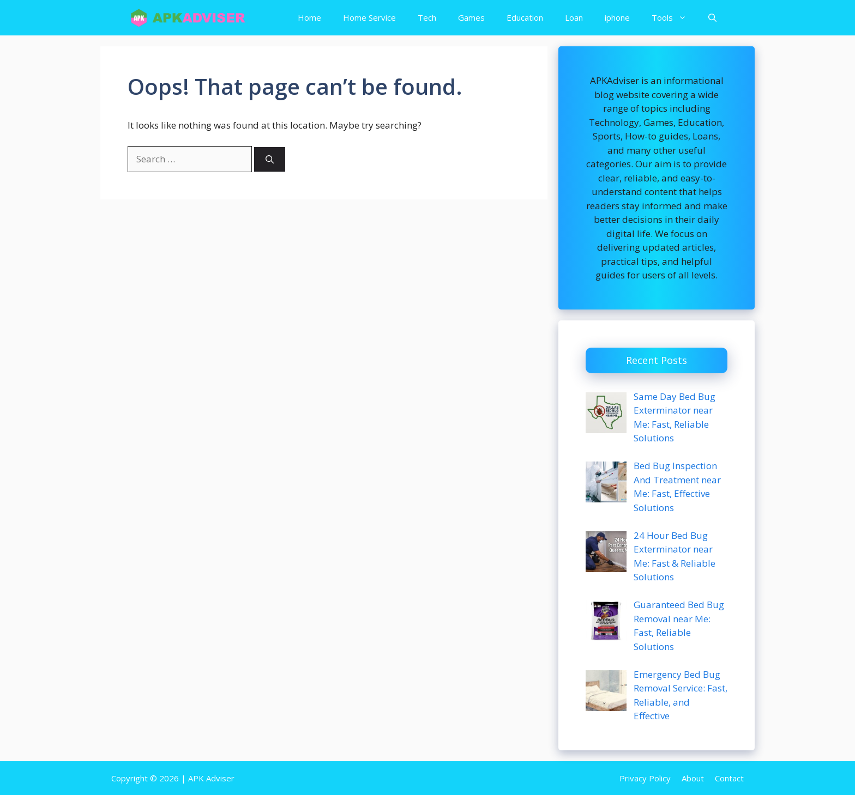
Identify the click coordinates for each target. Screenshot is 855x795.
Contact (729, 778)
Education (525, 17)
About (693, 778)
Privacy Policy (645, 778)
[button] (712, 17)
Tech (427, 17)
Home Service (369, 17)
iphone (617, 17)
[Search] (269, 159)
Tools (674, 17)
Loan (574, 17)
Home (309, 17)
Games (471, 17)
